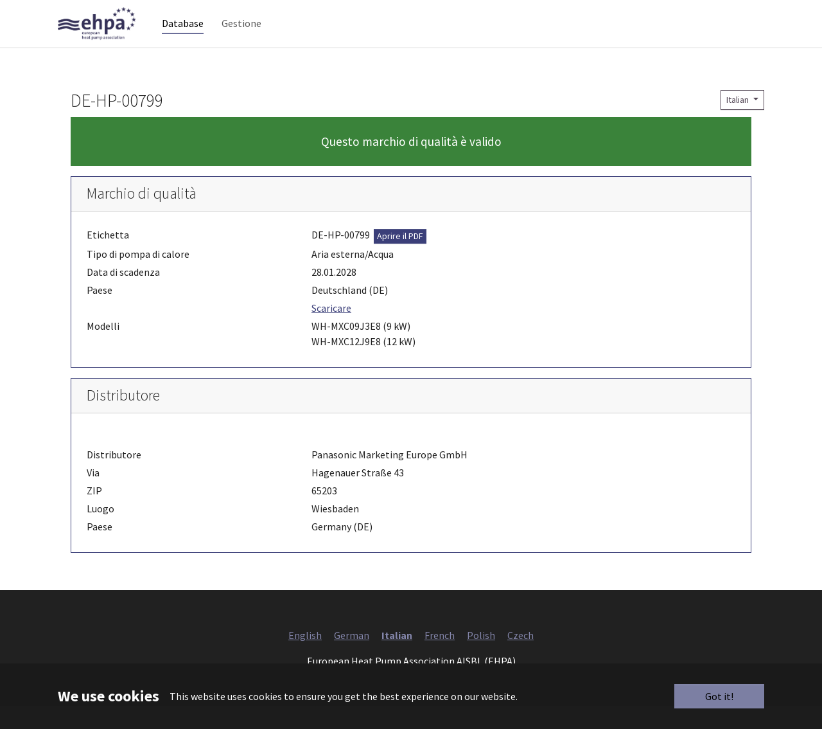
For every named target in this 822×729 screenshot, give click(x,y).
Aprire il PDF (400, 259)
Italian (738, 123)
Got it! (719, 696)
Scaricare (331, 331)
